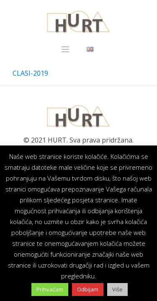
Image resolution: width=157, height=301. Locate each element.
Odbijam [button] (87, 289)
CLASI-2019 (30, 73)
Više (117, 289)
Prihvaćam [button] (49, 289)
